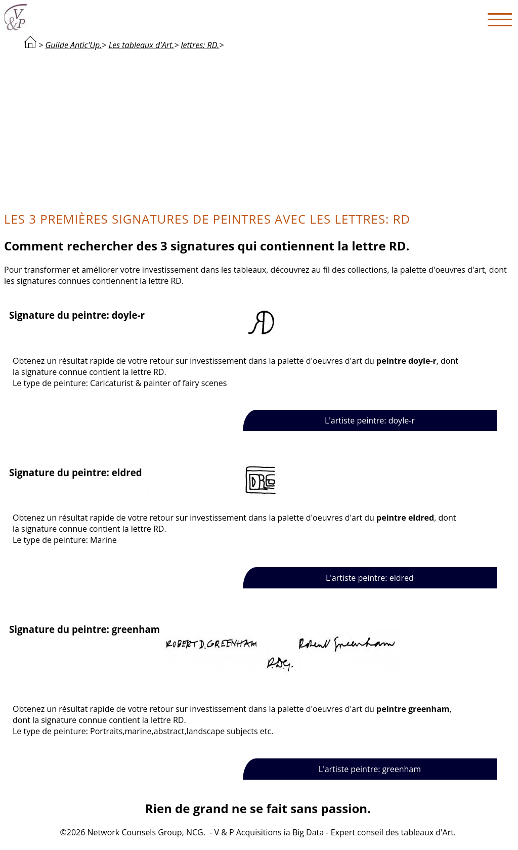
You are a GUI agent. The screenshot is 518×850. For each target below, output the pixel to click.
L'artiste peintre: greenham (370, 769)
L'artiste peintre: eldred (370, 577)
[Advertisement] (258, 129)
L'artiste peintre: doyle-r (370, 420)
